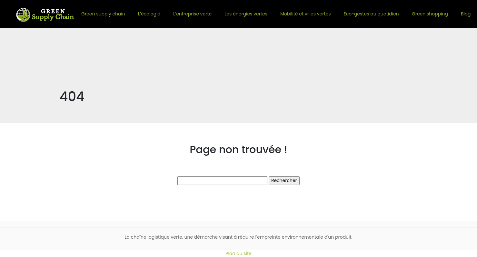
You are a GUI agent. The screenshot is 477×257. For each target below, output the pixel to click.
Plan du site (238, 253)
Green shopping (430, 14)
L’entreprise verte (192, 14)
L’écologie (149, 14)
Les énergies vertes (245, 14)
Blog (466, 14)
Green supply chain (103, 14)
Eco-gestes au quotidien (371, 14)
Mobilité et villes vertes (305, 14)
